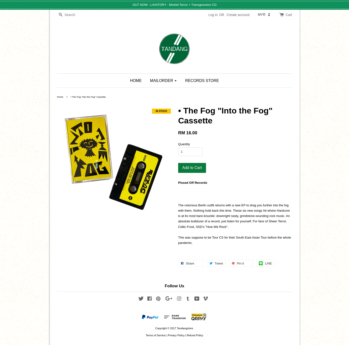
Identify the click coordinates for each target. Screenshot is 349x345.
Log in (213, 15)
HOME (136, 81)
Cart (289, 15)
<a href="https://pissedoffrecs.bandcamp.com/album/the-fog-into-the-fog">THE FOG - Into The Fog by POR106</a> (235, 190)
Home (60, 97)
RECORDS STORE (202, 81)
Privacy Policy (176, 335)
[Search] (71, 14)
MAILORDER (163, 81)
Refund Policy (195, 335)
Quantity (184, 144)
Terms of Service (156, 335)
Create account (238, 15)
